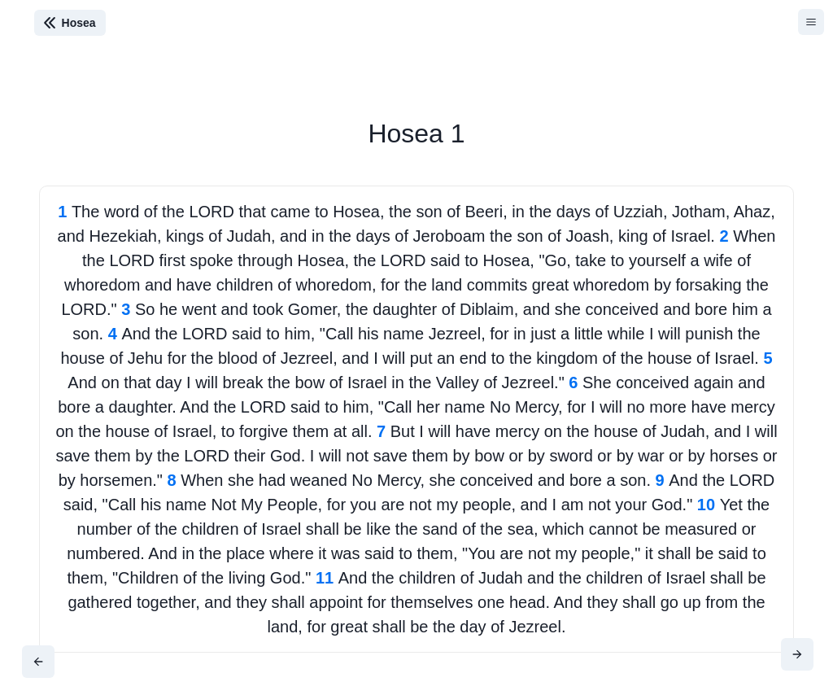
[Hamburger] (811, 22)
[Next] (797, 654)
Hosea (79, 22)
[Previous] (38, 661)
